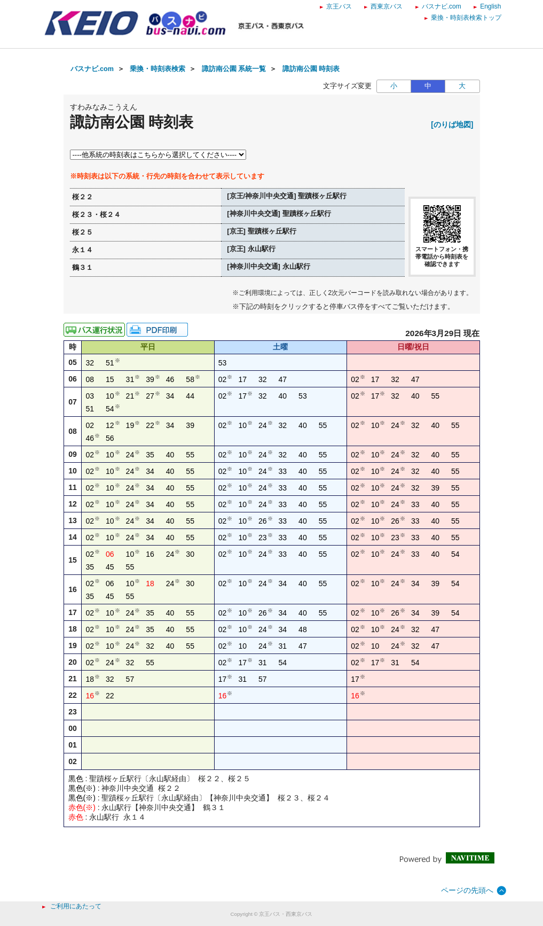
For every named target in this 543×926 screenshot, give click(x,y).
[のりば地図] (452, 124)
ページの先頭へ (467, 890)
